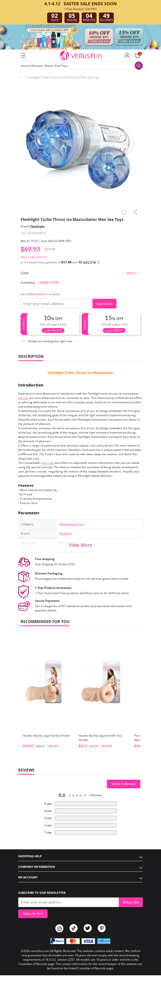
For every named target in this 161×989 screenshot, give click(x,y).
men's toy (47, 463)
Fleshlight (37, 226)
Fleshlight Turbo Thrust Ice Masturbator (80, 372)
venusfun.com (40, 951)
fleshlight (65, 533)
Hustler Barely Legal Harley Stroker (46, 736)
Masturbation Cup (71, 524)
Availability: (28, 282)
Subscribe (105, 303)
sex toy (23, 398)
